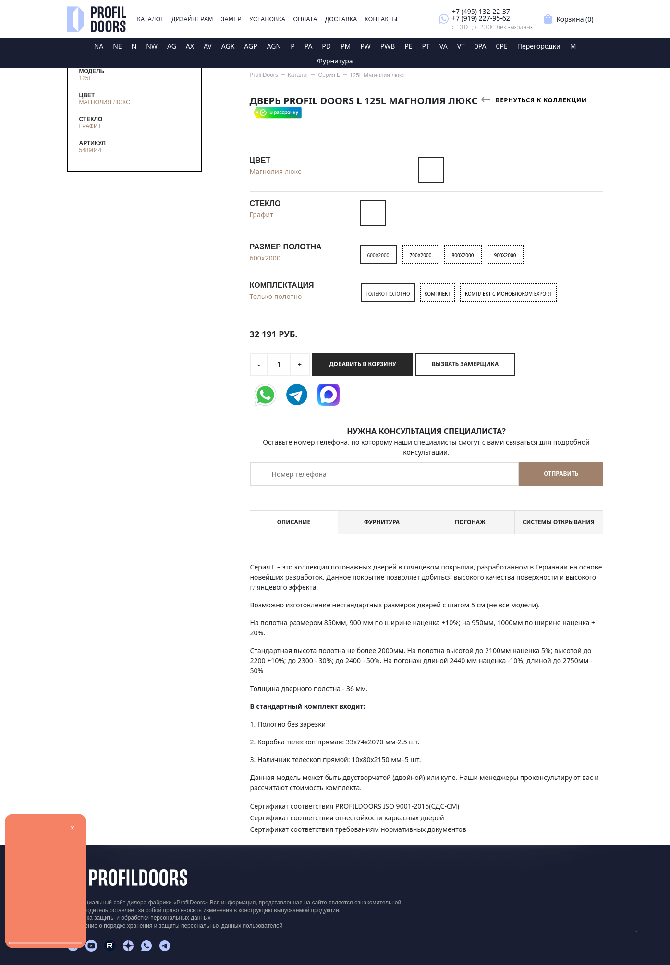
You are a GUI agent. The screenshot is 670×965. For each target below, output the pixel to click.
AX (190, 45)
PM (346, 45)
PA (309, 45)
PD (326, 45)
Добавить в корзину (362, 364)
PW (365, 45)
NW (152, 45)
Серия (329, 75)
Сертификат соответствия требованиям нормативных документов (358, 829)
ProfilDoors (264, 75)
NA (99, 45)
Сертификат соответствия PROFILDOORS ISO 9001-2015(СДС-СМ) (354, 806)
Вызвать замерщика (465, 364)
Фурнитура (335, 60)
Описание (293, 522)
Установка (267, 19)
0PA (481, 45)
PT (426, 45)
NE (117, 45)
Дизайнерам (192, 19)
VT (461, 45)
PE (408, 45)
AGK (228, 45)
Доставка (341, 19)
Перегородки (538, 45)
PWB (387, 45)
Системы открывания (559, 522)
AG (171, 45)
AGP (250, 45)
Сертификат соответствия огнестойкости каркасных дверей (347, 817)
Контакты (381, 19)
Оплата (305, 19)
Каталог (150, 19)
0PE (502, 45)
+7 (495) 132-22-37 (481, 11)
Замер (231, 19)
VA (443, 45)
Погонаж (470, 522)
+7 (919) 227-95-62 (481, 18)
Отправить (561, 474)
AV (208, 45)
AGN (274, 45)
